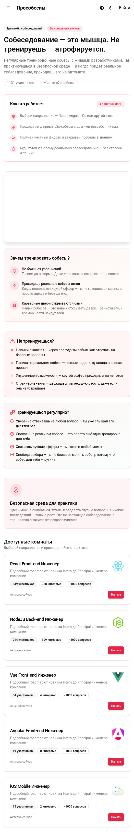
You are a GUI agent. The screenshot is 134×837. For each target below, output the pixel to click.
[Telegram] (101, 7)
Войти (124, 7)
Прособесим (31, 8)
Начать (116, 594)
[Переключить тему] (110, 7)
